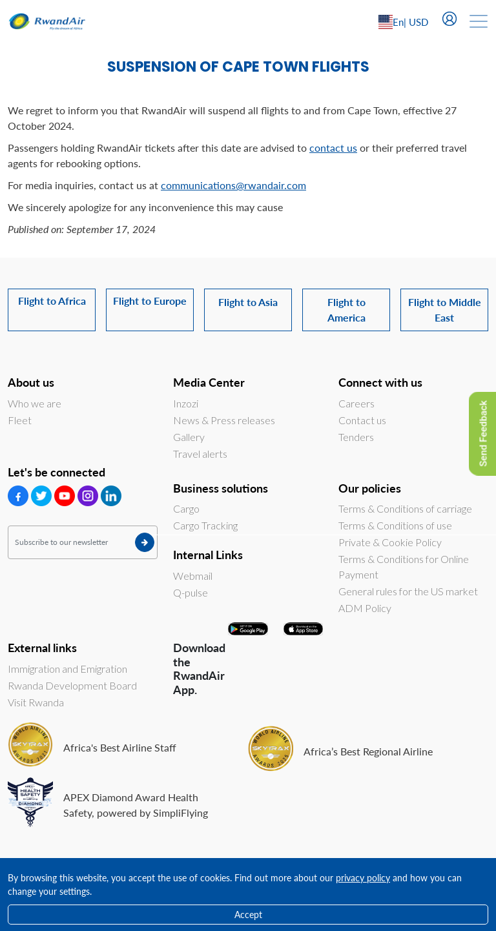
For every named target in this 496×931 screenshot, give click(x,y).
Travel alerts (200, 453)
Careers (356, 403)
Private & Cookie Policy (390, 542)
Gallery (189, 437)
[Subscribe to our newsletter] (83, 542)
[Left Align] (422, 22)
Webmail (192, 575)
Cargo (186, 508)
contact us (333, 147)
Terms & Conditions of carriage (405, 508)
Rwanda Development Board (72, 685)
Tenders (356, 437)
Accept (248, 914)
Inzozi (185, 403)
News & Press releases (224, 420)
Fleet (20, 420)
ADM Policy (364, 608)
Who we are (34, 403)
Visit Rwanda (36, 702)
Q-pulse (190, 592)
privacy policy (363, 877)
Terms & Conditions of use (395, 525)
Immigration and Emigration (67, 668)
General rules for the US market (408, 591)
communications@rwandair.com (233, 185)
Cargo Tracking (205, 525)
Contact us (362, 420)
